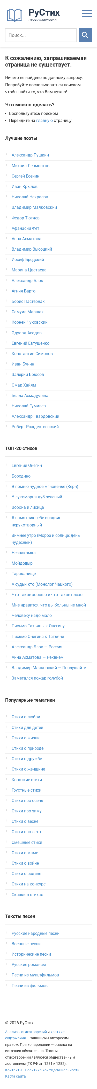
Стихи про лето (26, 831)
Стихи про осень (27, 800)
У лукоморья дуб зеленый (37, 496)
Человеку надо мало (32, 615)
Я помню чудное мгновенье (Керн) (45, 486)
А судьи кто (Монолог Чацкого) (42, 584)
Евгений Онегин (27, 465)
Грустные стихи (26, 790)
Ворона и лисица (28, 507)
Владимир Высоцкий (32, 249)
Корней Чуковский (30, 322)
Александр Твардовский (35, 416)
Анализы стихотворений (26, 1032)
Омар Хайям (24, 385)
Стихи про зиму (27, 810)
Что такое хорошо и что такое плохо (47, 594)
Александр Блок (27, 280)
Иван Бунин (23, 364)
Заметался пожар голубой (37, 678)
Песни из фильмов (30, 985)
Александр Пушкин (30, 155)
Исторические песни (31, 954)
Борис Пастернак (28, 301)
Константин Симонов (32, 353)
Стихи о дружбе (27, 758)
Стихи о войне (25, 863)
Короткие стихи (27, 779)
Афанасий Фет (25, 228)
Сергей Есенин (25, 176)
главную (44, 120)
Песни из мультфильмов (35, 975)
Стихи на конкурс (29, 884)
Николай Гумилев (29, 405)
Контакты (13, 1070)
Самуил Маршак (28, 311)
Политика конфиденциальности (52, 1070)
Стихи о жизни (26, 737)
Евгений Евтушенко (30, 343)
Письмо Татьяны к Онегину (38, 625)
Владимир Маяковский (34, 207)
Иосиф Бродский (28, 259)
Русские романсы (29, 964)
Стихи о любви (26, 716)
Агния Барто (23, 291)
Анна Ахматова (26, 238)
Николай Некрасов (30, 196)
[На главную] (35, 20)
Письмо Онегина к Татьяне (38, 636)
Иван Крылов (25, 186)
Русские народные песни (35, 933)
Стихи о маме (25, 852)
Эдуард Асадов (27, 332)
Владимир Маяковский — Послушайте (49, 667)
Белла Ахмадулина (30, 395)
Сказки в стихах (27, 894)
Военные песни (26, 943)
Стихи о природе (27, 748)
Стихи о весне (25, 821)
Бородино (21, 476)
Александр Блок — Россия (37, 646)
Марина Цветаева (29, 270)
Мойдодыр (22, 563)
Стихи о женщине (28, 769)
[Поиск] (41, 35)
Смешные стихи (27, 842)
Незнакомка (24, 552)
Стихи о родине (26, 873)
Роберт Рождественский (35, 426)
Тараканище (24, 573)
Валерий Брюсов (28, 374)
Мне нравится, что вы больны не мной (49, 605)
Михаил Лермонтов (30, 165)
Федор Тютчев (26, 218)
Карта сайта (15, 1076)
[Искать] (85, 35)
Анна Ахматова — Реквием (38, 657)
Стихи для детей (27, 727)
